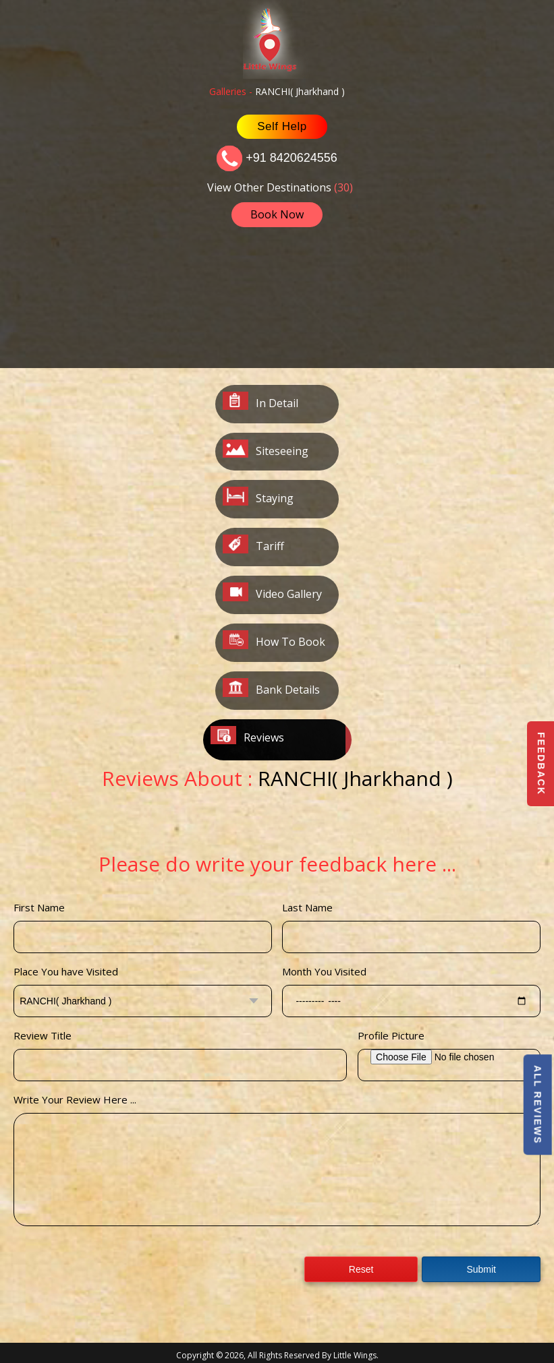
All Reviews (537, 1104)
